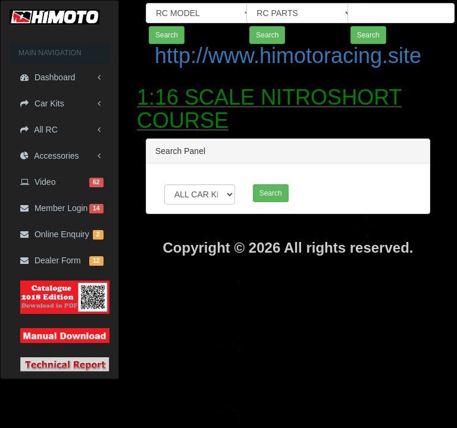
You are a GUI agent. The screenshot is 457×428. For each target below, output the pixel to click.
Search (166, 35)
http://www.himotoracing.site (288, 55)
